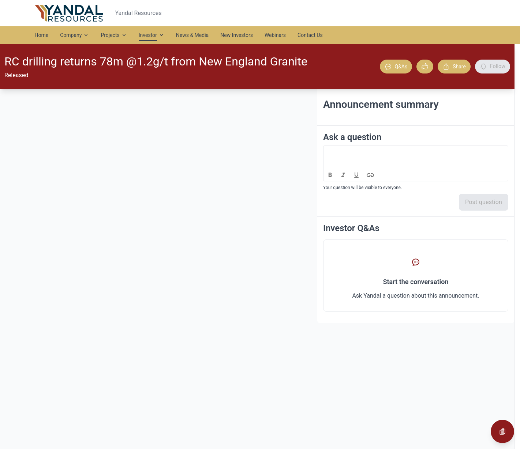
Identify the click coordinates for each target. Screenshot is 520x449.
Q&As (396, 66)
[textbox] (416, 152)
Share (454, 66)
